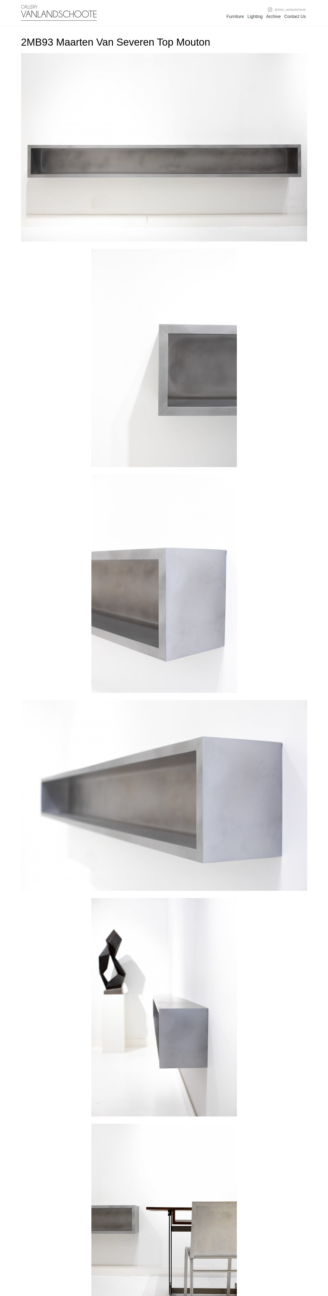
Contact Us (295, 16)
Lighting (255, 16)
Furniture (235, 16)
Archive (273, 16)
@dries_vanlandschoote (287, 9)
